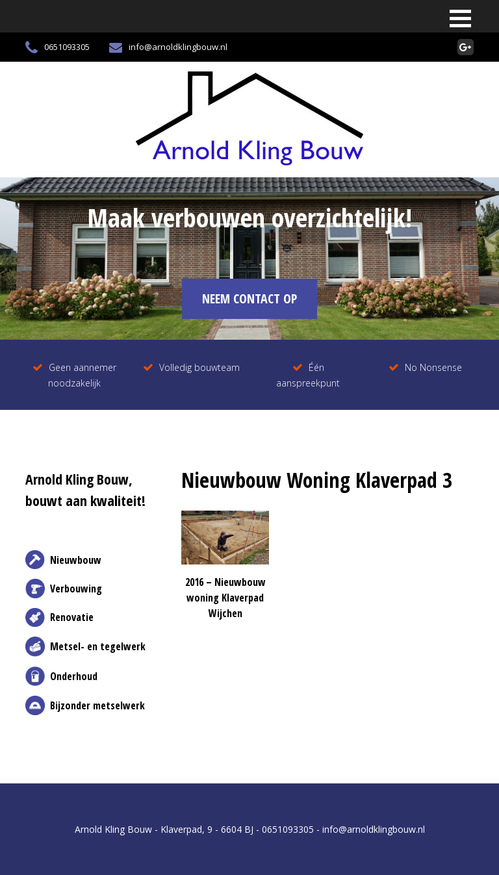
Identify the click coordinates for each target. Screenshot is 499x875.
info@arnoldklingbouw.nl (168, 47)
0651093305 (57, 47)
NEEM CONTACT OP (249, 298)
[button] (460, 18)
